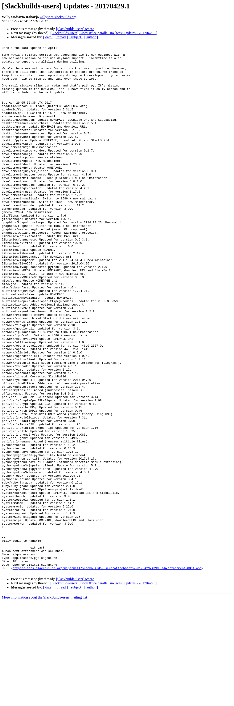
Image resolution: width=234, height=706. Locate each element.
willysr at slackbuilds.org (58, 17)
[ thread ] (61, 37)
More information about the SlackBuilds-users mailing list (44, 702)
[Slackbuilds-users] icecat (75, 29)
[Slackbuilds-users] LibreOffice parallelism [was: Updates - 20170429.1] (103, 33)
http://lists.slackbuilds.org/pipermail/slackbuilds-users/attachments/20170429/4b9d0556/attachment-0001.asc (107, 673)
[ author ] (91, 37)
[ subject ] (76, 37)
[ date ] (48, 37)
